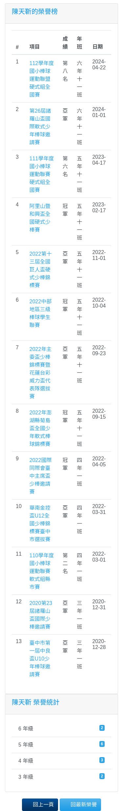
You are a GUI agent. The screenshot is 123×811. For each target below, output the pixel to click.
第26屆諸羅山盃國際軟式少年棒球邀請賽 (40, 126)
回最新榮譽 (80, 804)
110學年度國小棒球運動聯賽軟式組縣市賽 (42, 571)
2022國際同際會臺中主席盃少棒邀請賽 (41, 476)
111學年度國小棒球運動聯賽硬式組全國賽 (42, 174)
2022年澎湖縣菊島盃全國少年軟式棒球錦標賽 (41, 428)
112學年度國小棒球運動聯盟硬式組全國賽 (42, 79)
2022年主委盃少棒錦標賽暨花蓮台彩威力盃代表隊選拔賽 (41, 372)
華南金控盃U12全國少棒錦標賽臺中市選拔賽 (40, 523)
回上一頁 (40, 804)
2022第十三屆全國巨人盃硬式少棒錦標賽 (41, 269)
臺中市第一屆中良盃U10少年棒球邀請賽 (40, 658)
